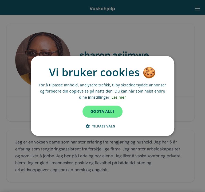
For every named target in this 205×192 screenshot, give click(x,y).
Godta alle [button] (102, 111)
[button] (102, 126)
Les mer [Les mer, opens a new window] (119, 97)
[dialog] (102, 96)
